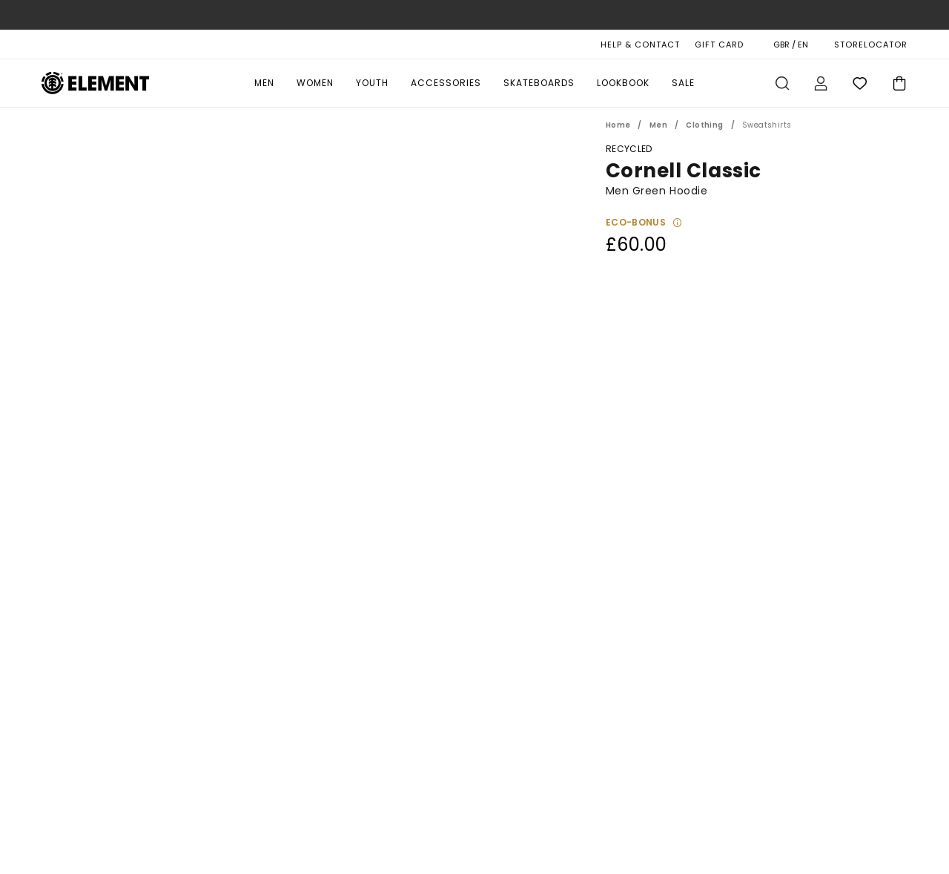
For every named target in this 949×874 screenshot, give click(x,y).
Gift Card (719, 44)
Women (315, 82)
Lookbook (623, 82)
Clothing (704, 125)
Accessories (446, 82)
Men (264, 82)
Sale (683, 82)
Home (618, 125)
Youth (372, 82)
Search (782, 83)
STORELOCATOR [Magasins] (870, 44)
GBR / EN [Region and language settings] (790, 44)
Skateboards (539, 82)
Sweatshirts (766, 125)
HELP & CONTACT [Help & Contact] (640, 44)
